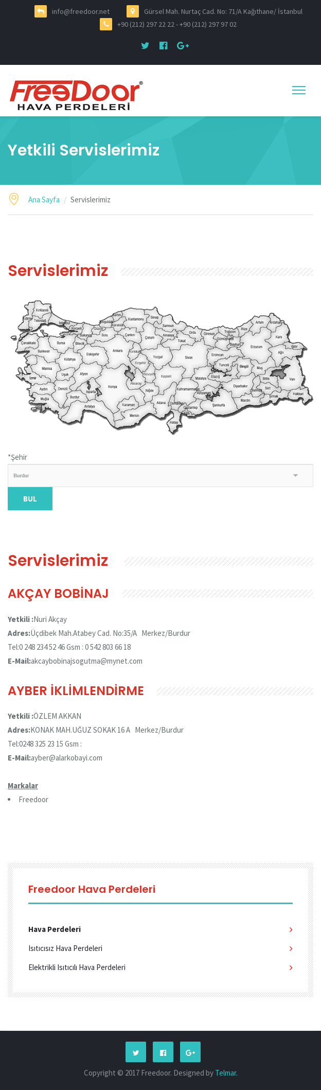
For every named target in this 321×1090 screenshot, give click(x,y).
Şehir (17, 457)
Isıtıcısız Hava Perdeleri (65, 948)
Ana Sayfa (44, 199)
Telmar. (226, 1073)
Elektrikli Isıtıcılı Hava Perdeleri (77, 967)
